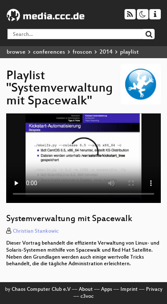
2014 (106, 52)
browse (16, 52)
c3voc (87, 296)
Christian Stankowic (36, 231)
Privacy (154, 289)
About (86, 289)
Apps (106, 289)
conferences (49, 52)
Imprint (129, 289)
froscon (82, 52)
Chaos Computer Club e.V (41, 289)
